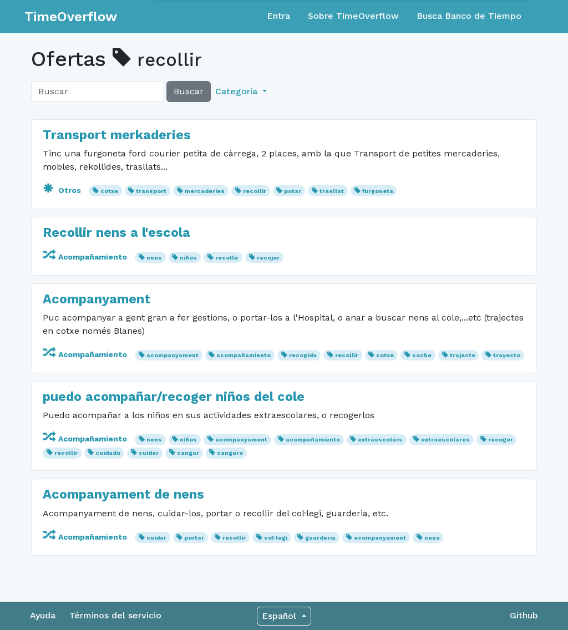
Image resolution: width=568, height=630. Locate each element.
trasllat (332, 191)
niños (188, 257)
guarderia (320, 537)
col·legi (275, 537)
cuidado (107, 452)
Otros (63, 190)
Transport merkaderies (117, 135)
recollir (254, 191)
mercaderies (205, 191)
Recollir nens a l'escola (116, 232)
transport (151, 191)
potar (292, 191)
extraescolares (445, 439)
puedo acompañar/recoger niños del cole (174, 396)
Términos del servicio (115, 615)
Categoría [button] (237, 91)
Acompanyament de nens (123, 494)
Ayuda (42, 615)
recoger (500, 439)
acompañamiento (243, 355)
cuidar (149, 452)
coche (422, 355)
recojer (268, 257)
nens (154, 257)
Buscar (189, 91)
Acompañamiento (86, 256)
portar (194, 537)
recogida (303, 355)
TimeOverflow (70, 16)
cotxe (109, 191)
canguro (230, 452)
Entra (278, 16)
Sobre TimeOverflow (353, 16)
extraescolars (380, 439)
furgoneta (377, 191)
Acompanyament (96, 299)
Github (524, 615)
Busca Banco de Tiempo (469, 16)
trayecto (506, 355)
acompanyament (172, 355)
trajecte (462, 355)
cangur (188, 452)
